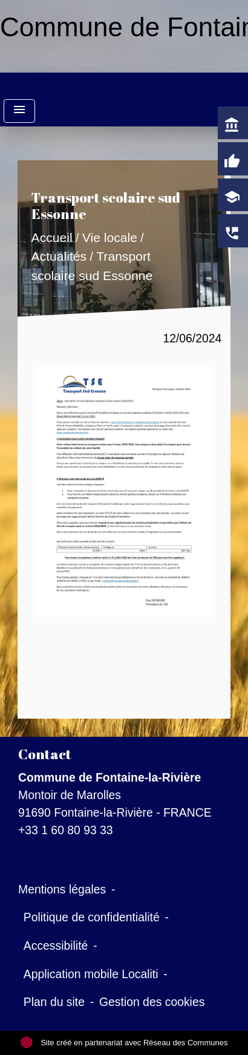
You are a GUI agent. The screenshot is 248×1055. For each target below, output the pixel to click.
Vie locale (109, 237)
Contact (44, 754)
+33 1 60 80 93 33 (65, 830)
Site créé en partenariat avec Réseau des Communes (124, 1042)
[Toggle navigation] (19, 111)
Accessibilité (56, 945)
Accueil (51, 237)
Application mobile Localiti (91, 974)
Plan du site (54, 1001)
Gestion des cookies (151, 1001)
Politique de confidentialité (92, 917)
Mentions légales (62, 889)
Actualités (58, 257)
